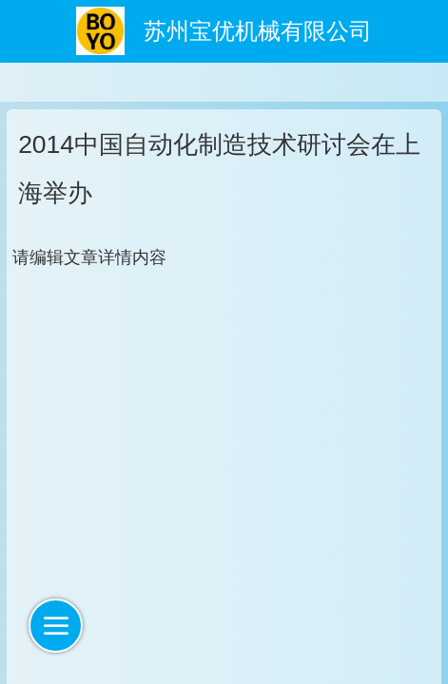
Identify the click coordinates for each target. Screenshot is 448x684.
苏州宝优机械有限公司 (258, 31)
